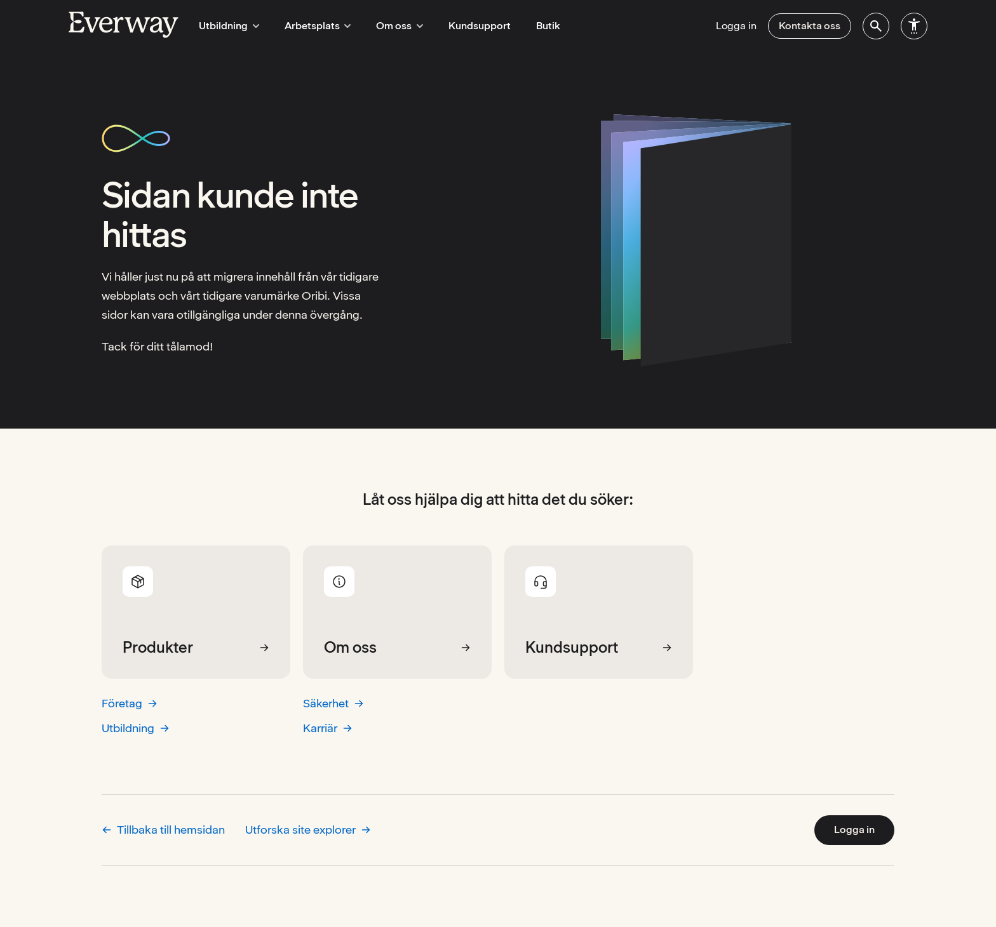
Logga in (854, 830)
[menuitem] (876, 26)
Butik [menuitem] (537, 26)
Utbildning (136, 728)
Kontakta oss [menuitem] (809, 26)
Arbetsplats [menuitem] (312, 26)
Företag (130, 703)
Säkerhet (333, 703)
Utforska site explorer (308, 829)
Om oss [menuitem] (390, 26)
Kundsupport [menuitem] (469, 26)
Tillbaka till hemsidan (163, 829)
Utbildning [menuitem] (227, 26)
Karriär (328, 728)
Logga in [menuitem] (736, 26)
